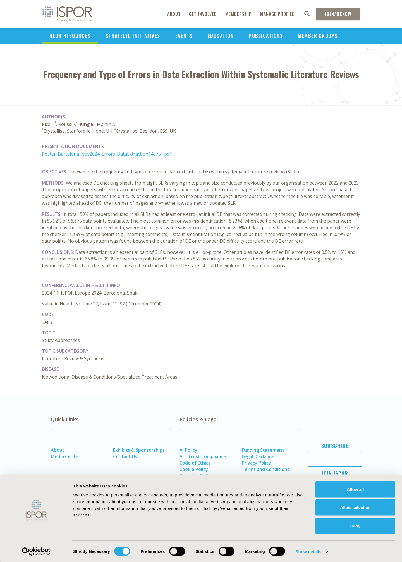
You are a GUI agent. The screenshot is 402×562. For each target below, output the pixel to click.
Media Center (65, 456)
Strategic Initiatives (133, 35)
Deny (355, 525)
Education (221, 35)
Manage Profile (277, 14)
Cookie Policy (194, 469)
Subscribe (335, 445)
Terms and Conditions (265, 469)
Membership (238, 14)
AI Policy (188, 450)
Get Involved (203, 14)
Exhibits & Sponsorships (139, 450)
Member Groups (318, 35)
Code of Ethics (195, 463)
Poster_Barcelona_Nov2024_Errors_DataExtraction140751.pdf (106, 154)
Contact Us (125, 456)
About (174, 14)
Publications (266, 35)
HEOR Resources (69, 35)
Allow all (355, 488)
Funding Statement (263, 450)
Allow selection (355, 507)
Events (184, 35)
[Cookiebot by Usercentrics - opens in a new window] (36, 551)
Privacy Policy (256, 463)
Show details (308, 551)
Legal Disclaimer (259, 456)
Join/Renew (338, 14)
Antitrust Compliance (203, 456)
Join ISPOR (335, 473)
